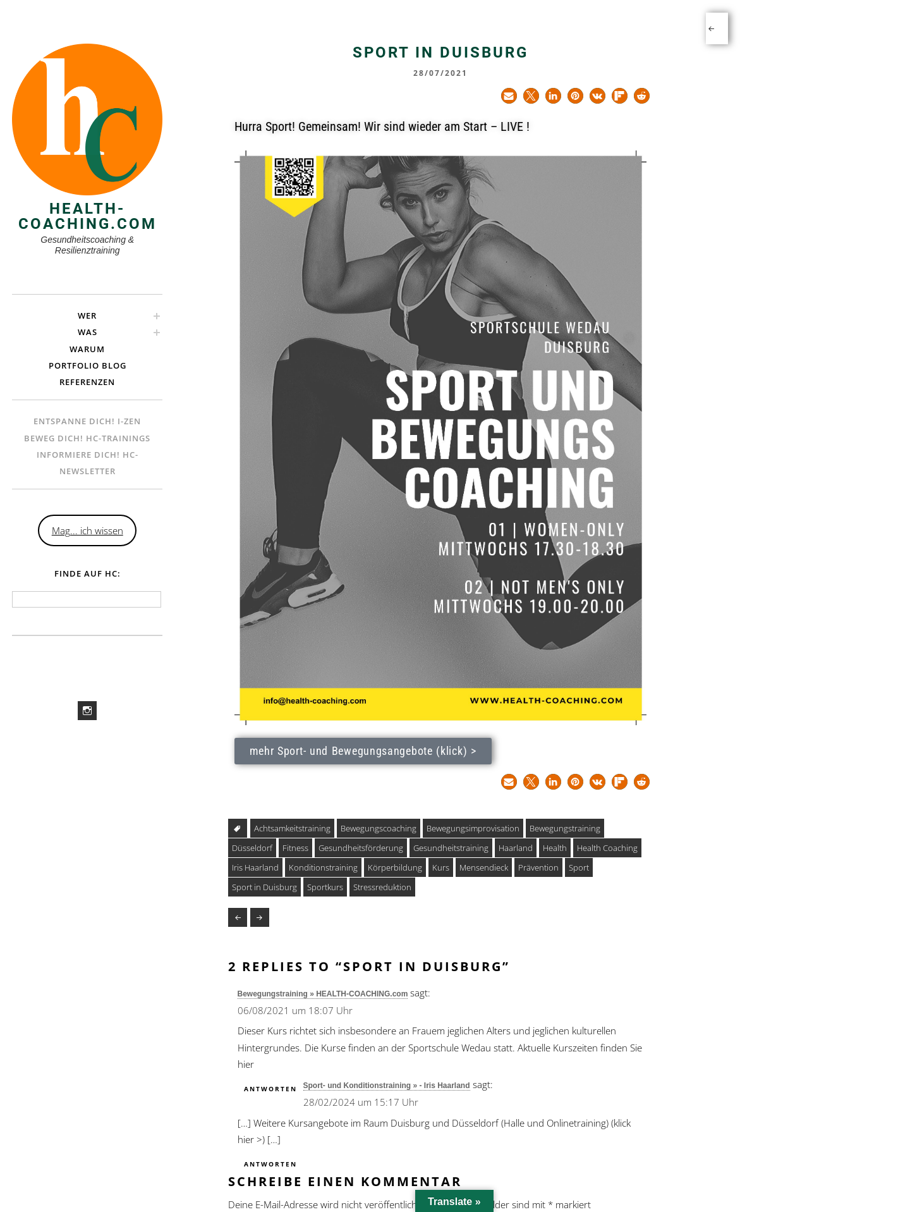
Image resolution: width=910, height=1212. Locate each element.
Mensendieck (483, 867)
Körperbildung (395, 867)
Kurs (440, 867)
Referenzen (87, 382)
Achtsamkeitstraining (292, 828)
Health (555, 848)
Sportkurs (325, 887)
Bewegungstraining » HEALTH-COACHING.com (323, 993)
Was (87, 332)
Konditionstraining (323, 867)
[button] (509, 96)
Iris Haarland (255, 867)
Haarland (516, 848)
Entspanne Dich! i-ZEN (87, 421)
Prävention (538, 867)
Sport (579, 867)
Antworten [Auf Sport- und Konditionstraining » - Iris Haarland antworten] (270, 1164)
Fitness (295, 848)
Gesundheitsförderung (360, 848)
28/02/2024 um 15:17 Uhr (360, 1102)
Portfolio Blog (87, 365)
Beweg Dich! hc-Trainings (87, 438)
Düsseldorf (252, 848)
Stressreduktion (382, 887)
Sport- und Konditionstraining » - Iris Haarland (386, 1085)
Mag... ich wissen (87, 530)
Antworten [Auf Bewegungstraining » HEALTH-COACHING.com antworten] (270, 1088)
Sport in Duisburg (264, 887)
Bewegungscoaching (378, 828)
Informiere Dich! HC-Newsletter (87, 463)
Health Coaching (607, 848)
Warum (87, 349)
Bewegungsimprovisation (473, 828)
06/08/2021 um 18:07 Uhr (295, 1010)
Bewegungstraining (565, 828)
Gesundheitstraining (450, 848)
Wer (87, 315)
